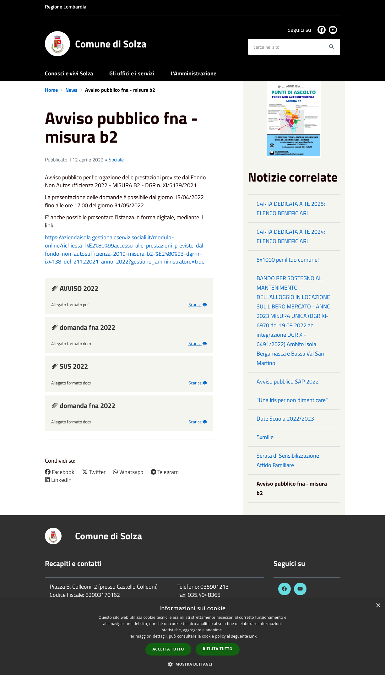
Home (52, 90)
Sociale (116, 159)
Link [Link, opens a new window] (253, 636)
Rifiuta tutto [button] (218, 648)
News (72, 90)
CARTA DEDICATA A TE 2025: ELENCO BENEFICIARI (291, 208)
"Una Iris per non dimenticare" (292, 400)
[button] (192, 663)
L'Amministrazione (193, 73)
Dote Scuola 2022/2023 (285, 418)
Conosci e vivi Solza (69, 73)
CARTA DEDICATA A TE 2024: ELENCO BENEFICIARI (291, 236)
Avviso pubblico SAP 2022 (288, 381)
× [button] (378, 605)
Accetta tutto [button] (168, 649)
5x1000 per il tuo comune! (288, 259)
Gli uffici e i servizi (131, 73)
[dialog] (192, 637)
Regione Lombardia (65, 6)
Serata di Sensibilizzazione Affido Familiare (288, 460)
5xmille (265, 437)
